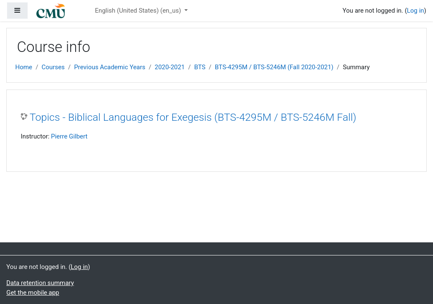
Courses (53, 67)
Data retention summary (40, 283)
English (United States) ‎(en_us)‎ (138, 10)
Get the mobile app (32, 292)
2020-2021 (170, 67)
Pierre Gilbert (69, 136)
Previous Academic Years (109, 67)
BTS (200, 67)
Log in (415, 10)
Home (23, 67)
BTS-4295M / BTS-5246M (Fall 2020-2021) (274, 67)
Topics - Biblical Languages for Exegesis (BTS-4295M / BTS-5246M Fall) (193, 117)
